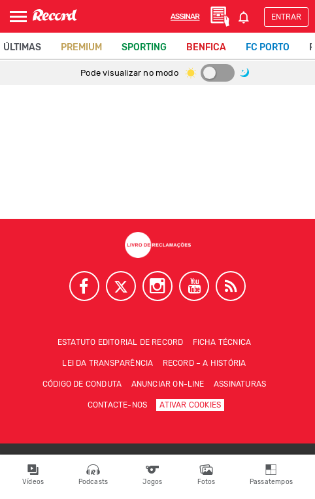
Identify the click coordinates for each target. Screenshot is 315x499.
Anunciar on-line (168, 384)
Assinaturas (240, 384)
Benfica (206, 47)
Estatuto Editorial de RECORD (121, 342)
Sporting (144, 47)
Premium (81, 47)
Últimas (22, 47)
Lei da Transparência (107, 363)
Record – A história (204, 363)
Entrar (286, 17)
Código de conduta (82, 384)
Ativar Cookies (190, 405)
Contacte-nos (117, 405)
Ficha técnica (222, 342)
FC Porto (268, 47)
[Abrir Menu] (18, 16)
